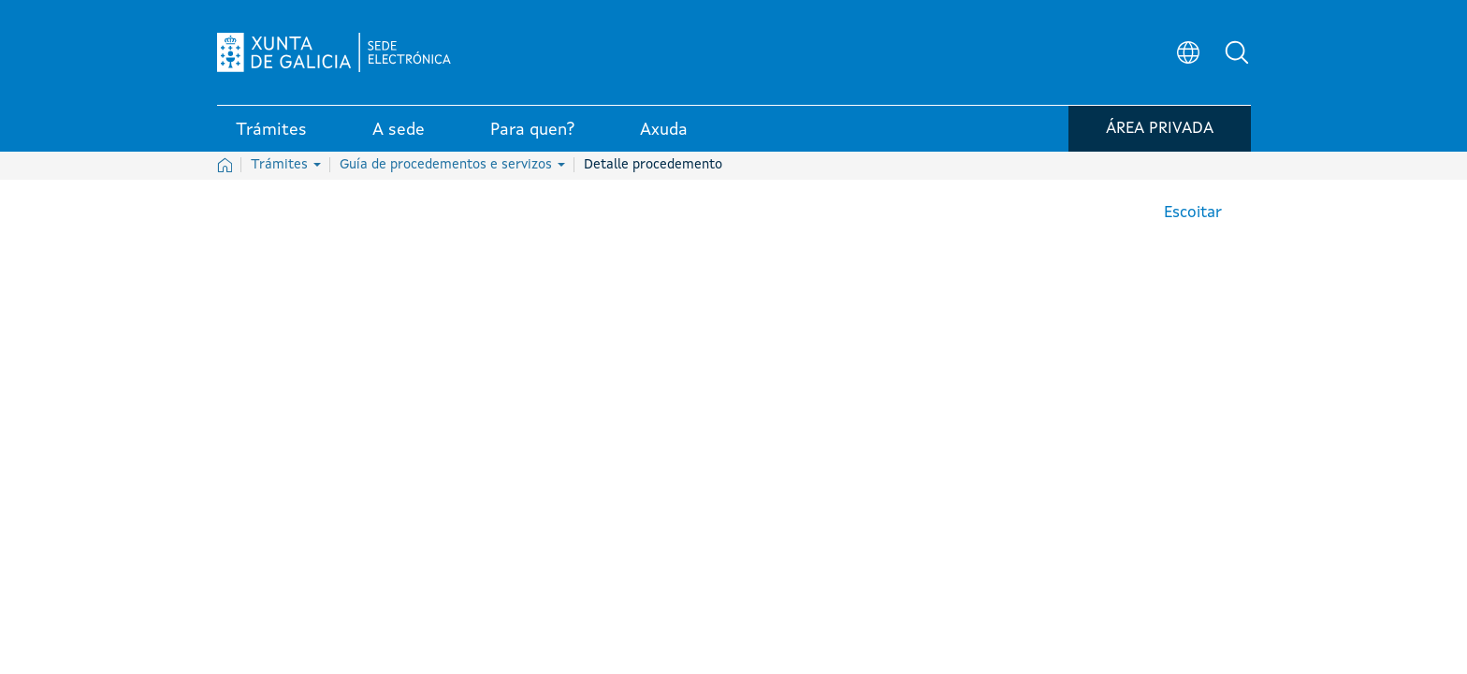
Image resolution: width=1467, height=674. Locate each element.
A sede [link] (398, 130)
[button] (1237, 52)
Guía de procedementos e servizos (452, 164)
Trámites (286, 164)
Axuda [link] (664, 130)
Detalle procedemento (653, 164)
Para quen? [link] (532, 130)
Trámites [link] (271, 130)
